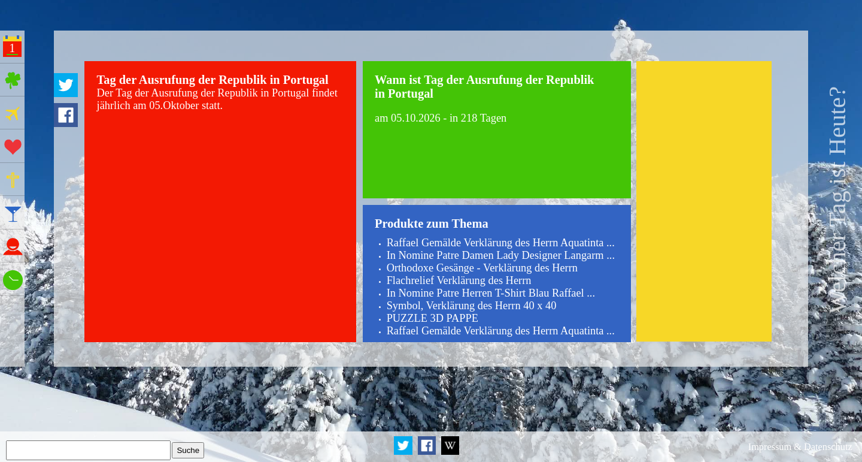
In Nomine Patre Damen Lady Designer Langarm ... (501, 255)
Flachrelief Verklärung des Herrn (459, 280)
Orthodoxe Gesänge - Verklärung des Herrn (482, 268)
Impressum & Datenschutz (800, 446)
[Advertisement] (704, 201)
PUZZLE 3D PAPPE (432, 318)
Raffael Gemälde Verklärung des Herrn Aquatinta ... (501, 243)
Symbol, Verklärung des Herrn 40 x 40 (472, 306)
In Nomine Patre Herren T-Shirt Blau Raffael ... (491, 293)
